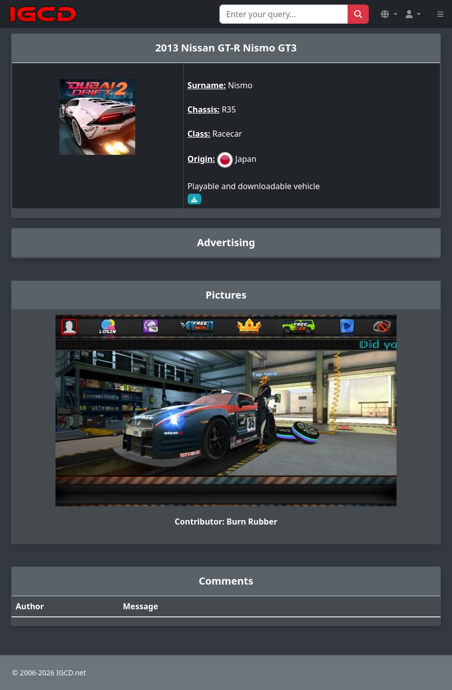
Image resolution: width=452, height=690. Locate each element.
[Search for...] (283, 14)
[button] (389, 14)
